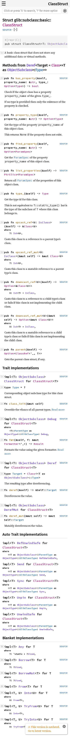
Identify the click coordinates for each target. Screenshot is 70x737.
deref (13, 490)
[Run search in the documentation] (31, 11)
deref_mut (16, 515)
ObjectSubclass (19, 70)
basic (44, 20)
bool (35, 86)
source (7, 29)
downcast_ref (25, 282)
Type (39, 70)
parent (20, 349)
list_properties (28, 170)
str (32, 82)
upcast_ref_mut (27, 252)
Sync (20, 581)
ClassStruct (58, 4)
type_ (20, 193)
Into (27, 693)
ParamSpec (23, 151)
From (22, 686)
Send (20, 564)
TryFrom (30, 706)
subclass (30, 20)
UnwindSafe (26, 614)
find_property (26, 143)
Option (9, 86)
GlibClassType (29, 434)
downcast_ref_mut (29, 315)
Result (39, 443)
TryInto (30, 719)
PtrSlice (10, 174)
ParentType (21, 430)
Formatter (11, 443)
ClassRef (22, 353)
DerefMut (11, 510)
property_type (26, 114)
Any (21, 647)
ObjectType (10, 434)
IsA (15, 233)
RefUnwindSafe (28, 543)
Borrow (24, 660)
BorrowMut (27, 673)
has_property (25, 78)
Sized (31, 653)
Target (17, 473)
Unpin (21, 597)
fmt (11, 439)
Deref (30, 65)
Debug (52, 419)
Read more (58, 409)
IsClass (44, 222)
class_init (17, 403)
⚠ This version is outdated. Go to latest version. (44, 729)
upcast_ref (24, 222)
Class (55, 65)
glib (17, 20)
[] (15, 29)
